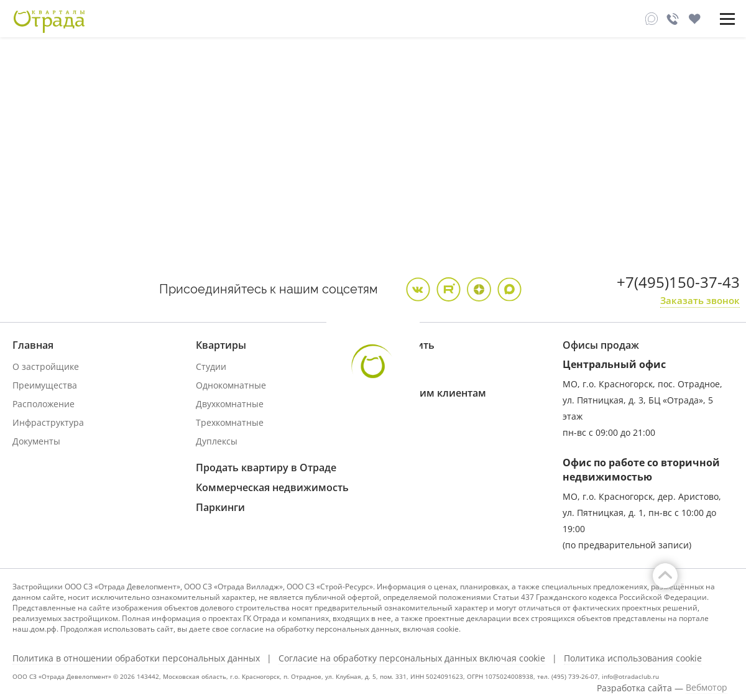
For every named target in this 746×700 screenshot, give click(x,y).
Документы (36, 441)
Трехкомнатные (230, 422)
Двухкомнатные (230, 404)
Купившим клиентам (432, 393)
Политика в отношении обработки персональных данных (136, 658)
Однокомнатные (231, 385)
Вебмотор (706, 687)
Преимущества (44, 385)
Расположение (43, 404)
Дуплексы (216, 441)
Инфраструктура (48, 422)
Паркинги (220, 507)
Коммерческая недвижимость (272, 487)
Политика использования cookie (633, 658)
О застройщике (45, 366)
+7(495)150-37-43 (678, 282)
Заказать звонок (700, 300)
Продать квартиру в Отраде (266, 467)
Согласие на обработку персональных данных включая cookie (412, 658)
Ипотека (397, 366)
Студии (211, 366)
